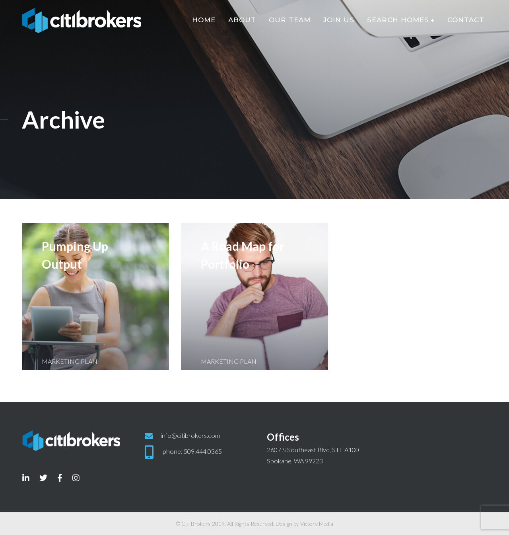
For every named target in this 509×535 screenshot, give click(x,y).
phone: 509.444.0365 (192, 451)
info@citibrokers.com (190, 435)
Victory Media (316, 523)
